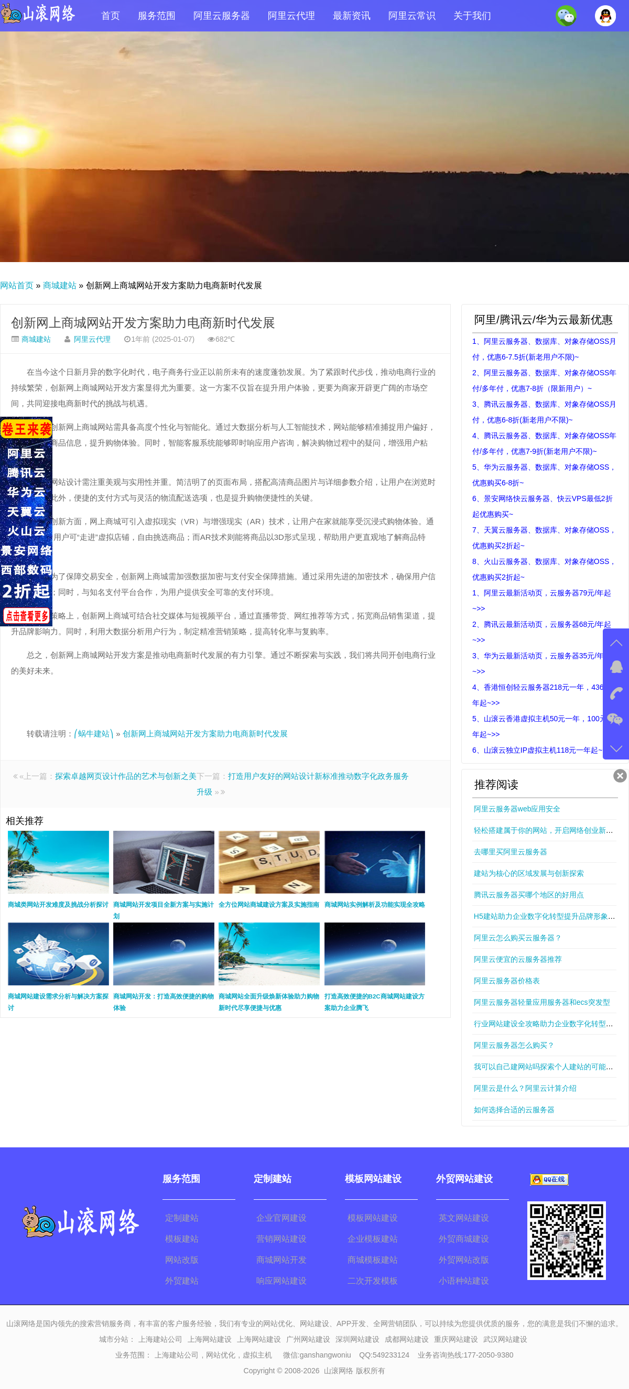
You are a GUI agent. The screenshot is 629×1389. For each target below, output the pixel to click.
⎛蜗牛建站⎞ (94, 733)
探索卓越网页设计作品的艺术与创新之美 (126, 776)
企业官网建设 (281, 1217)
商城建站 (60, 285)
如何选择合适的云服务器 (514, 1109)
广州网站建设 (308, 1339)
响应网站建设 (281, 1280)
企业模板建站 (373, 1238)
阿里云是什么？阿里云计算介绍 (525, 1088)
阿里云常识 (412, 15)
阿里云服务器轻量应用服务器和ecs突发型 (542, 1002)
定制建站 (182, 1217)
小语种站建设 (464, 1280)
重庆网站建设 (456, 1339)
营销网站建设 (281, 1238)
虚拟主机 (257, 1355)
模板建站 (182, 1238)
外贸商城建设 (464, 1238)
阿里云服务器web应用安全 (517, 809)
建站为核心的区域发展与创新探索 (529, 873)
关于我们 (472, 15)
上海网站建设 (210, 1339)
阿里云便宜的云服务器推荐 (518, 959)
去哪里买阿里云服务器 (510, 852)
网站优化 (220, 1355)
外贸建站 (182, 1280)
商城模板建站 (373, 1259)
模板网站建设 (373, 1217)
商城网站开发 (281, 1259)
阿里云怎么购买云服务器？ (518, 938)
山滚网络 (338, 1370)
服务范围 (157, 15)
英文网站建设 (464, 1217)
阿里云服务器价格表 (507, 980)
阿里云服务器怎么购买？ (514, 1045)
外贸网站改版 (464, 1259)
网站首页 (17, 285)
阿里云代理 (291, 15)
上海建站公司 (160, 1339)
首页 (110, 15)
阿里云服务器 (221, 15)
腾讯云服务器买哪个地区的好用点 (529, 895)
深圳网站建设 (357, 1339)
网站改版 (182, 1259)
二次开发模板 (373, 1280)
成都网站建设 (407, 1339)
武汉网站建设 (505, 1339)
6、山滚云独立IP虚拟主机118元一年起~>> (541, 750)
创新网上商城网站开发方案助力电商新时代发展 (143, 323)
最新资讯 (352, 15)
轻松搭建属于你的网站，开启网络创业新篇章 (547, 830)
